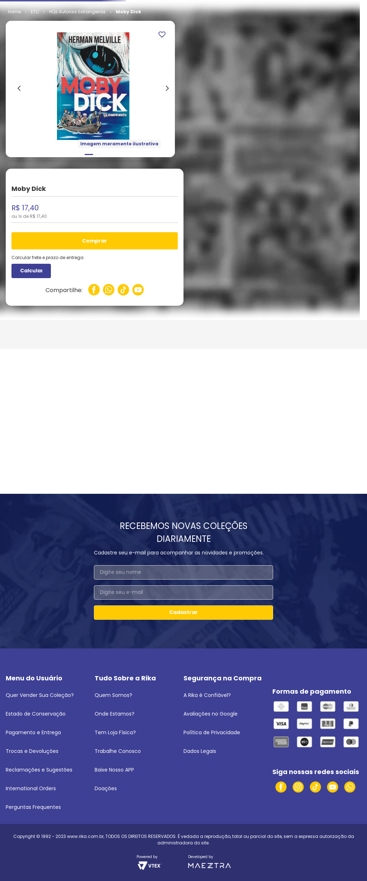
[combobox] (184, 23)
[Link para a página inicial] (14, 67)
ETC (35, 67)
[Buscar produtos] (248, 23)
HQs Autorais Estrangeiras (120, 67)
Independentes (65, 67)
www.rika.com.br (85, 836)
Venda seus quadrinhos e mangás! (47, 6)
